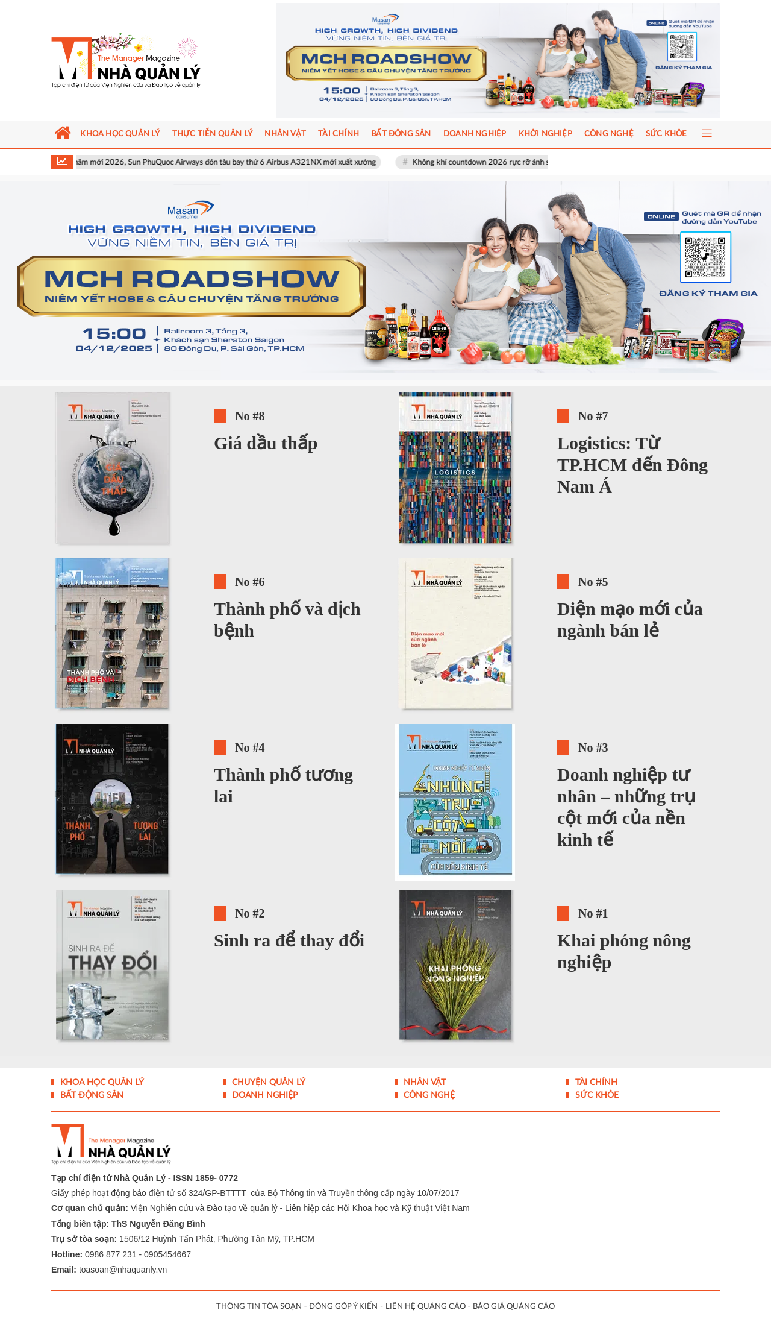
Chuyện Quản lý (267, 1082)
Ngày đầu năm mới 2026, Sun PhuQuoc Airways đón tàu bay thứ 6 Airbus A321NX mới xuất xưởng (214, 162)
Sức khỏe (596, 1095)
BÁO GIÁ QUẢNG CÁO (514, 1307)
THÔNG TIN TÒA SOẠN (259, 1307)
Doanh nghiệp (263, 1095)
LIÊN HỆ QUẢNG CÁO (426, 1307)
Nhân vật (423, 1082)
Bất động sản (90, 1095)
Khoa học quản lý (101, 1082)
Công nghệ (428, 1095)
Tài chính (595, 1082)
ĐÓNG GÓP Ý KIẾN (343, 1307)
